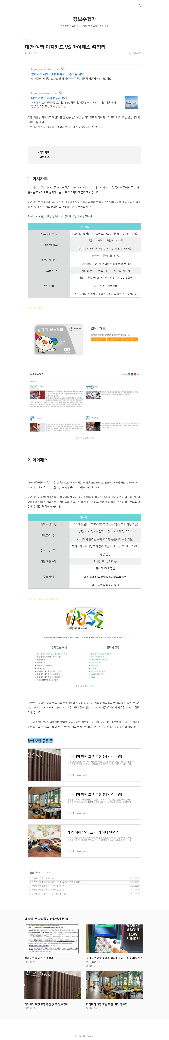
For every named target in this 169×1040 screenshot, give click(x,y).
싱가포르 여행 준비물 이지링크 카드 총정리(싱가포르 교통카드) (55, 882)
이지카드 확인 (35, 308)
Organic (90, 1036)
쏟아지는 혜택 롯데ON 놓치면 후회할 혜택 (57, 74)
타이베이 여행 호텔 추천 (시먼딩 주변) (45, 885)
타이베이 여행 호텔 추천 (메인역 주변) (45, 889)
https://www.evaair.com (44, 93)
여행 (27, 39)
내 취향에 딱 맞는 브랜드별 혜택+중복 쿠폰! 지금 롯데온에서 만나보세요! (71, 78)
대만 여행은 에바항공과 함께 (49, 98)
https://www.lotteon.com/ (45, 69)
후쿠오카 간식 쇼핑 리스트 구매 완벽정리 (46, 893)
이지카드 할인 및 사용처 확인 (44, 599)
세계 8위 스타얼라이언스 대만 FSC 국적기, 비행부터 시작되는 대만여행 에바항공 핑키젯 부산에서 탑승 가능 (73, 104)
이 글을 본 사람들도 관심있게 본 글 (46, 919)
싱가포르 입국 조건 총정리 (40, 878)
